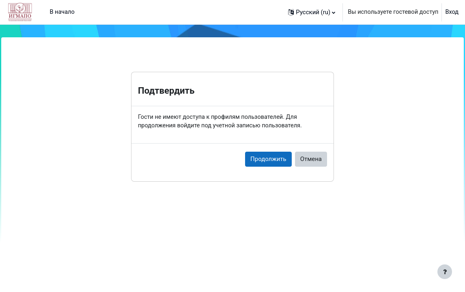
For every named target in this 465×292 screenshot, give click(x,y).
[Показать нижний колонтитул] (444, 271)
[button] (308, 12)
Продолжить (268, 159)
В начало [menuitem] (62, 12)
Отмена (311, 159)
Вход (452, 12)
